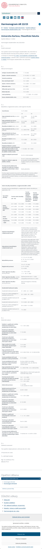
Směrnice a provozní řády (8, 488)
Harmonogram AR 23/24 (9, 482)
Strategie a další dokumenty (17, 28)
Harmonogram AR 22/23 (29, 29)
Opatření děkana (30, 28)
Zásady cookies (11, 547)
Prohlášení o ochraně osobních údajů (24, 547)
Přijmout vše (21, 534)
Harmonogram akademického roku (11, 29)
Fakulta (6, 28)
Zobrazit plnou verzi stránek (21, 517)
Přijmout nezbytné (21, 539)
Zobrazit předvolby (21, 543)
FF (1, 28)
